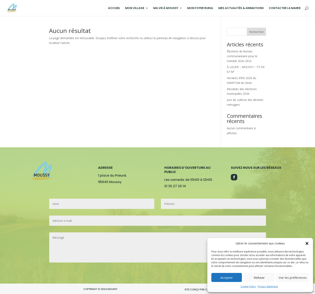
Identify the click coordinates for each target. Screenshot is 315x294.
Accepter (226, 278)
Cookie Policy (248, 286)
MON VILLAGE (134, 8)
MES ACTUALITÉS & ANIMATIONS (241, 8)
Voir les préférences (293, 278)
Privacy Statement (268, 286)
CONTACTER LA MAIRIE (285, 8)
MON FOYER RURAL (200, 8)
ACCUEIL (114, 8)
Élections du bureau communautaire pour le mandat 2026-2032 (242, 56)
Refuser (259, 278)
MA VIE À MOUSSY (165, 8)
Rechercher (256, 32)
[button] (307, 243)
